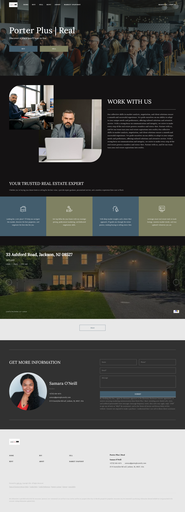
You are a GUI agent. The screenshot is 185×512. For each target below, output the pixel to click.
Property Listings (56, 487)
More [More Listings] (92, 327)
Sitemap (64, 487)
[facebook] (111, 472)
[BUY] (23, 49)
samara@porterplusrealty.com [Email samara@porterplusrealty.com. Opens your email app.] (135, 463)
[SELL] (54, 49)
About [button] (58, 5)
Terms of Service (145, 406)
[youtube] (130, 472)
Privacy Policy (160, 406)
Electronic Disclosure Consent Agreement (156, 398)
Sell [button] (41, 5)
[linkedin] (116, 472)
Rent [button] (49, 5)
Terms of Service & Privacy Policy (19, 487)
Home (26, 5)
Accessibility (72, 487)
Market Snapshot (72, 5)
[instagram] (125, 472)
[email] (138, 370)
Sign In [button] (172, 5)
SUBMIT (138, 394)
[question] (138, 382)
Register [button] (163, 5)
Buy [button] (34, 5)
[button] (13, 4)
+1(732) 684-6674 (55, 394)
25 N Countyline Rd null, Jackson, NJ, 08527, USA (66, 401)
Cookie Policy (34, 487)
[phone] (157, 362)
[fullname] (118, 362)
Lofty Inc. (19, 483)
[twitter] (121, 472)
